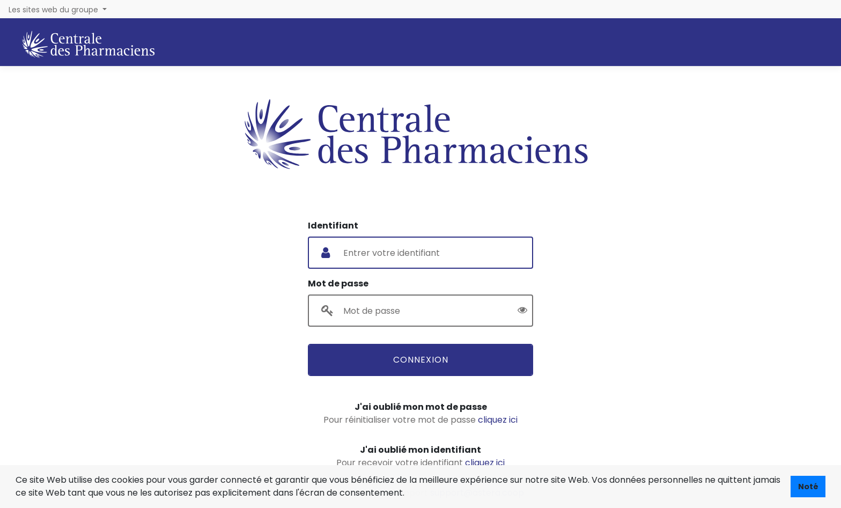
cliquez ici (498, 420)
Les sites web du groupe (54, 9)
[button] (408, 494)
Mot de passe (338, 283)
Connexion (420, 360)
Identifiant (333, 225)
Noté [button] (808, 486)
